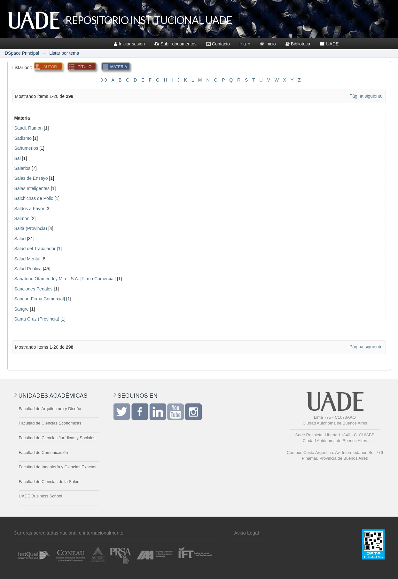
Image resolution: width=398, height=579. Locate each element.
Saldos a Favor (29, 208)
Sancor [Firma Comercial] (39, 298)
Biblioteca (297, 43)
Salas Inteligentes (32, 188)
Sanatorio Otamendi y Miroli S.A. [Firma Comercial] (65, 278)
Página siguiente (366, 96)
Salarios (22, 168)
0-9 (103, 80)
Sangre (21, 309)
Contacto (218, 43)
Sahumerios (26, 148)
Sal (17, 158)
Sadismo (23, 138)
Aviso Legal (246, 532)
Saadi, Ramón (28, 128)
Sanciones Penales (33, 288)
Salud (20, 238)
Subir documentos (175, 43)
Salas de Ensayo (31, 178)
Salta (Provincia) (30, 228)
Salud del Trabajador (35, 248)
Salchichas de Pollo (33, 198)
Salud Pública (28, 268)
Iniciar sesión (129, 43)
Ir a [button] (244, 43)
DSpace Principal (22, 53)
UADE (329, 43)
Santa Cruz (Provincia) (36, 318)
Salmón (21, 218)
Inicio (268, 43)
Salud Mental (27, 258)
